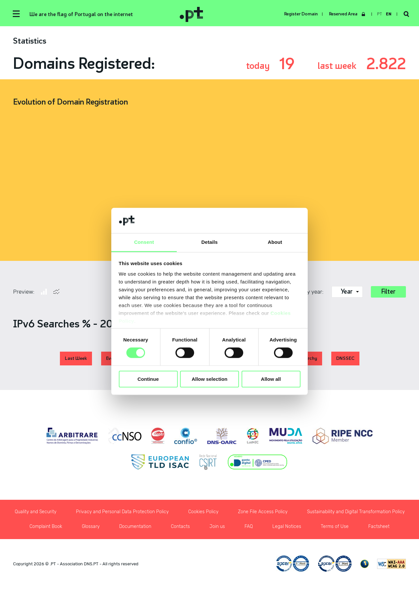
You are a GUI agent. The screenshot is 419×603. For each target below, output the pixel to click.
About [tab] (275, 242)
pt (379, 14)
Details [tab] (209, 242)
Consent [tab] (144, 242)
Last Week (76, 358)
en (389, 14)
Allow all (271, 379)
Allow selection (209, 379)
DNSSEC (345, 358)
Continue (148, 379)
